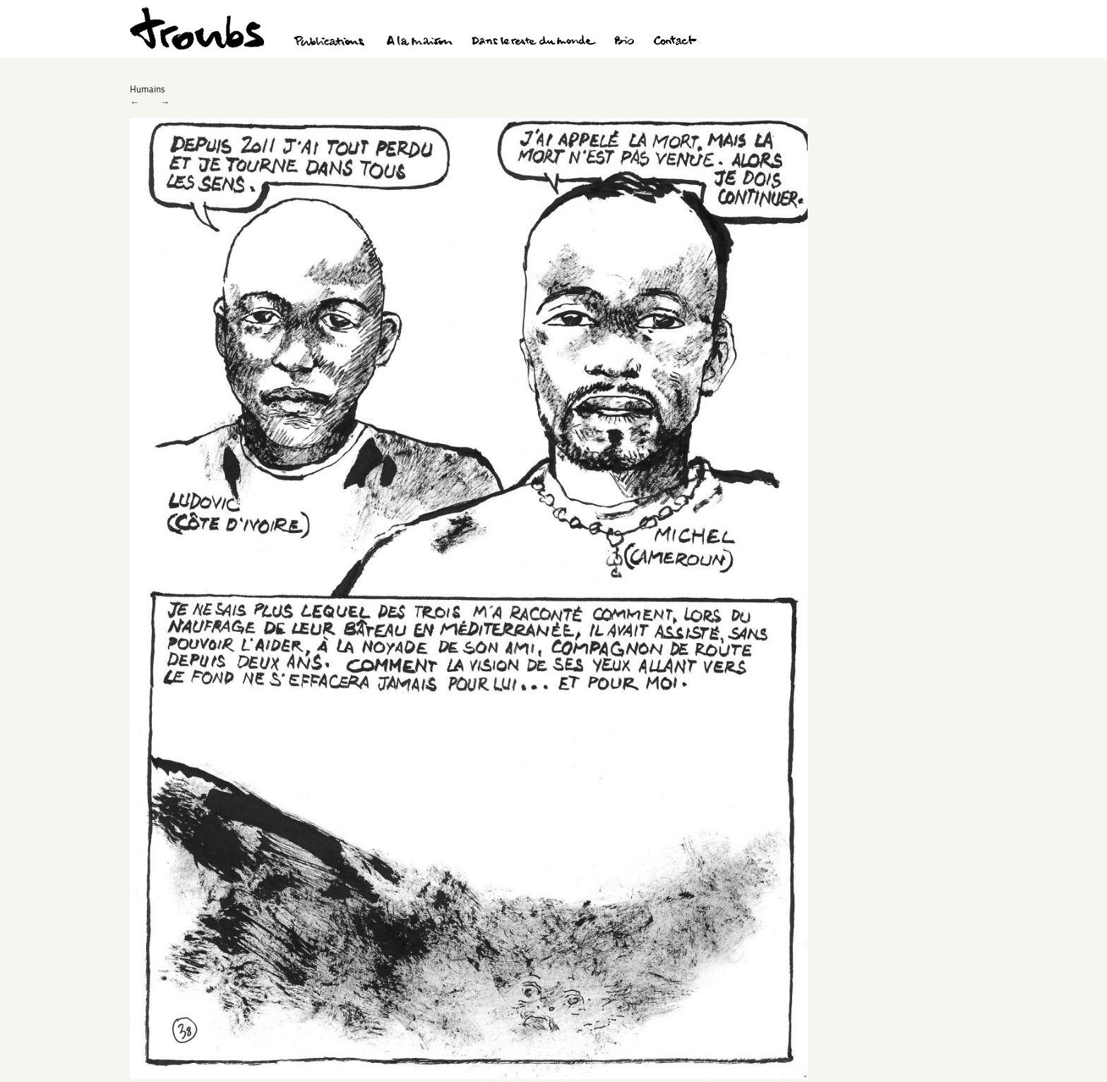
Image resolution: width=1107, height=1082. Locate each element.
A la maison (419, 42)
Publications (331, 42)
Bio (623, 42)
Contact (675, 42)
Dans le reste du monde (533, 42)
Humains (147, 89)
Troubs (197, 28)
